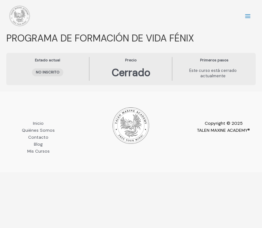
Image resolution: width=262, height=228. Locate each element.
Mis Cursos (38, 151)
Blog (38, 144)
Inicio (38, 123)
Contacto (38, 137)
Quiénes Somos (38, 130)
